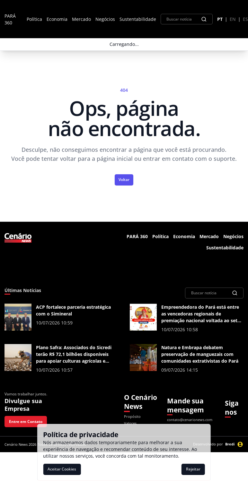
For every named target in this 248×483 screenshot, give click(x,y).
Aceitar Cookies (62, 469)
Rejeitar (193, 469)
